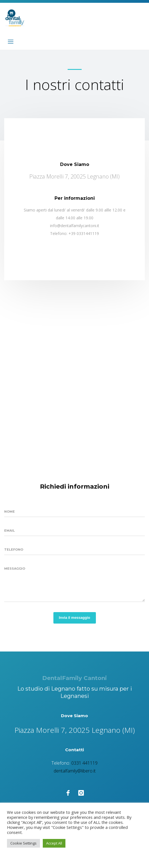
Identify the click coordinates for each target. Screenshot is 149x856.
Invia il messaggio (74, 617)
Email (9, 530)
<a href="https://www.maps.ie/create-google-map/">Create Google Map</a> (74, 364)
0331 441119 (84, 763)
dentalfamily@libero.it (75, 771)
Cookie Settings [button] (23, 843)
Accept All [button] (54, 843)
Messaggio (14, 568)
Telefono (13, 549)
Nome (9, 511)
